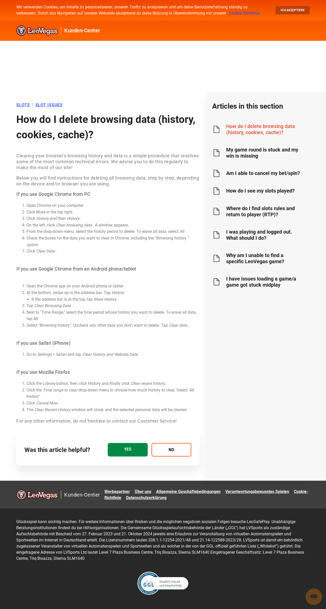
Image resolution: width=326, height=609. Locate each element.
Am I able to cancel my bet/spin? (263, 173)
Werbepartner (117, 491)
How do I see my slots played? (260, 191)
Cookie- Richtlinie (244, 13)
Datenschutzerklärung (146, 497)
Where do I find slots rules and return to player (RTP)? (260, 211)
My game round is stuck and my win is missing (262, 153)
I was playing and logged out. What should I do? (259, 235)
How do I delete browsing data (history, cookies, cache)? (260, 129)
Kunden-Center (82, 31)
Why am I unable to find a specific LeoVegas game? (255, 258)
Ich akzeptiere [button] (293, 10)
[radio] (127, 449)
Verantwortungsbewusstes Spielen (257, 491)
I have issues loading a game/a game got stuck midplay (261, 282)
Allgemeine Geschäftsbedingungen (188, 491)
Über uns (143, 491)
